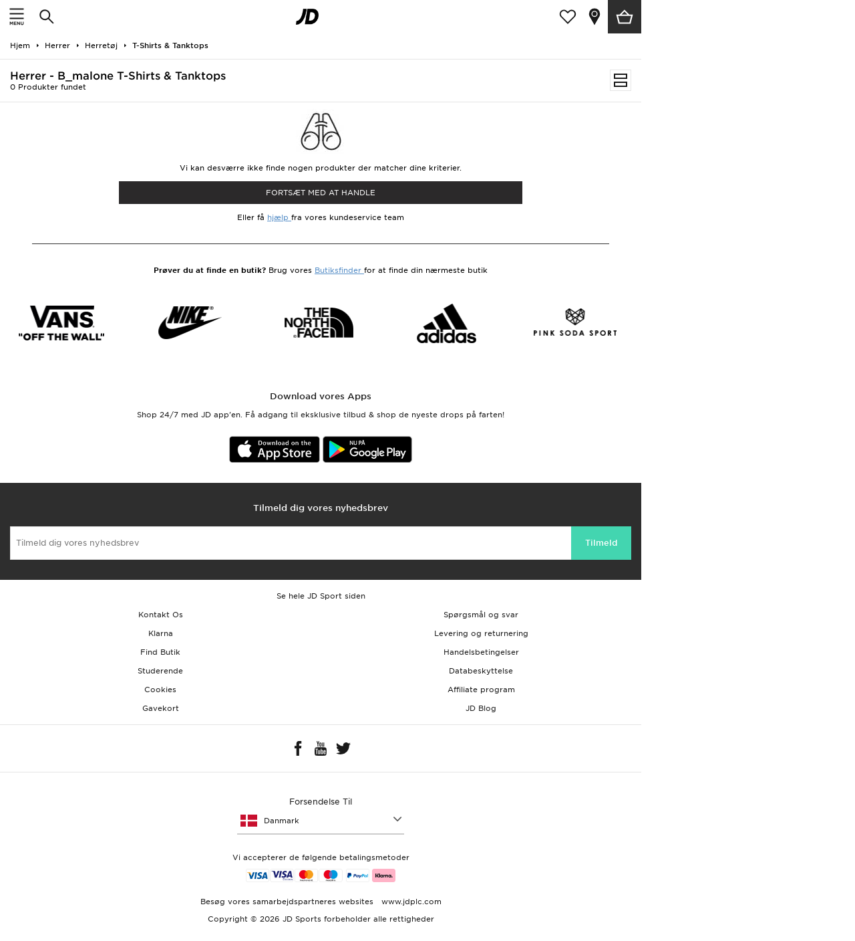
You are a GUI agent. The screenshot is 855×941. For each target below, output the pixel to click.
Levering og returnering (481, 633)
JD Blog (481, 708)
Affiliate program (481, 689)
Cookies (160, 689)
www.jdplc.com (410, 901)
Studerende (160, 670)
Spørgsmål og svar (481, 614)
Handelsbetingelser (481, 652)
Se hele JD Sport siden (321, 596)
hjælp (279, 217)
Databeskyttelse (481, 670)
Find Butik (160, 652)
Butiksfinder (339, 270)
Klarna (160, 633)
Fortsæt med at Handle (320, 192)
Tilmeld (601, 543)
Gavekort (160, 708)
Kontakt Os (160, 614)
